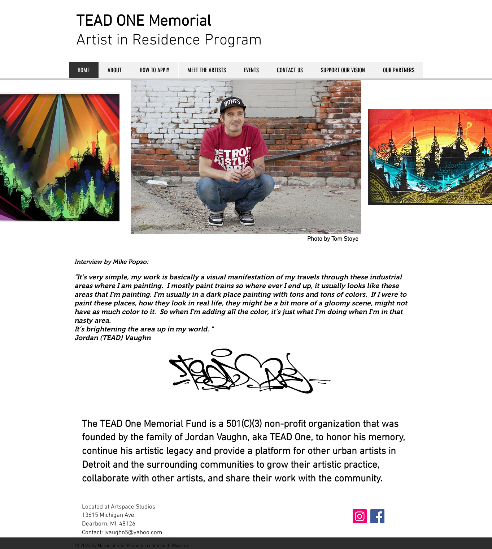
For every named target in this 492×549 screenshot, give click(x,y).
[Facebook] (377, 516)
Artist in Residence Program (169, 40)
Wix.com (181, 546)
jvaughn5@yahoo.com (133, 532)
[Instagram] (360, 516)
